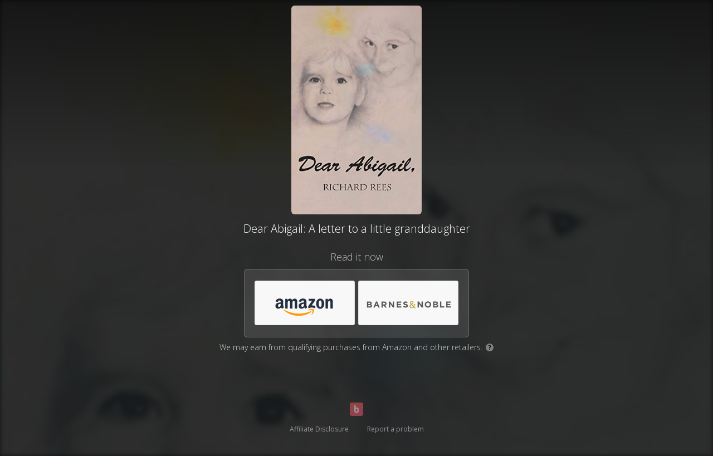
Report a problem (395, 429)
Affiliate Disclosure (319, 429)
